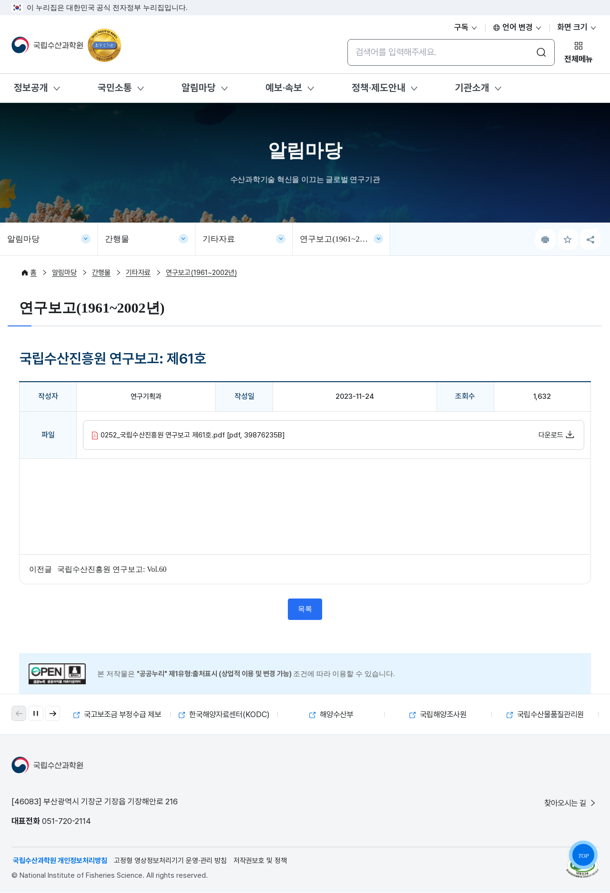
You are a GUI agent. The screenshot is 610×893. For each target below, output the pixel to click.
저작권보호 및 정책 (260, 861)
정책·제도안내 (379, 87)
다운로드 (557, 434)
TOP (583, 855)
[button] (53, 713)
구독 (466, 27)
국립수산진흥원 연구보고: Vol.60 (112, 569)
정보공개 (31, 87)
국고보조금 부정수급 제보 (117, 715)
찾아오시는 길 (569, 803)
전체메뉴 (578, 59)
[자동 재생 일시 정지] (36, 713)
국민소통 (115, 87)
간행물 (117, 239)
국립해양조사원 (438, 715)
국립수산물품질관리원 (545, 715)
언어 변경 (517, 27)
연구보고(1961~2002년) (341, 239)
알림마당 (199, 87)
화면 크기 (577, 27)
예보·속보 (283, 87)
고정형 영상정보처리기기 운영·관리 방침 (170, 861)
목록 (305, 609)
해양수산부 (331, 715)
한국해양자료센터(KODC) (225, 715)
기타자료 (219, 239)
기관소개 (472, 87)
